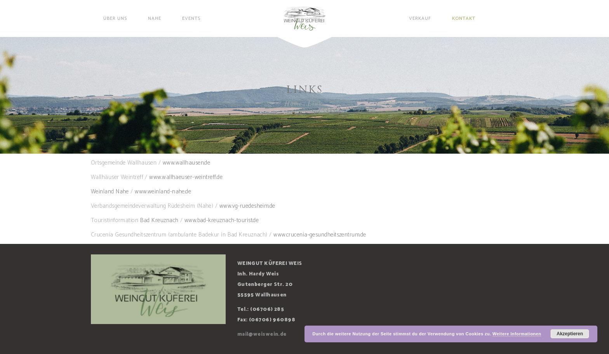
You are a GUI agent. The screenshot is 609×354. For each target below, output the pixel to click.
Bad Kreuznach (159, 220)
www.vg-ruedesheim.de (247, 206)
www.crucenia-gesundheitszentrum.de (319, 235)
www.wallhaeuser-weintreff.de (186, 177)
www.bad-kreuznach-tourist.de (221, 220)
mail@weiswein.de (262, 334)
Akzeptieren (570, 333)
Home (293, 104)
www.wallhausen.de (187, 163)
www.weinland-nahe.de (163, 191)
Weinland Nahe (110, 191)
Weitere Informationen (516, 333)
